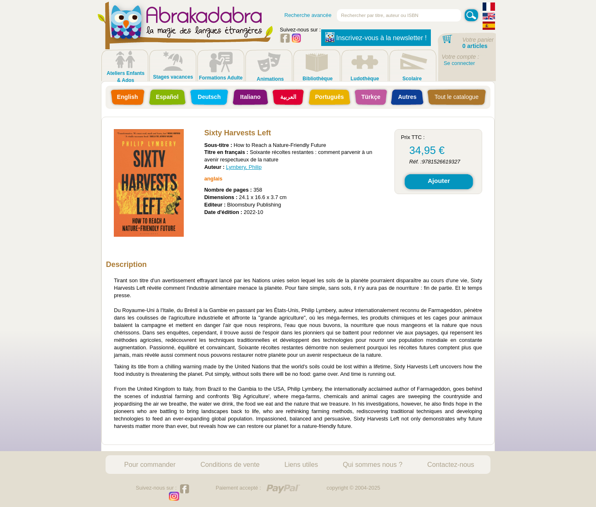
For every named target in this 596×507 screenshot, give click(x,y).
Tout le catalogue (456, 97)
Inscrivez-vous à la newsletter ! (376, 37)
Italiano (250, 97)
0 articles (475, 46)
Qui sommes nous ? (372, 464)
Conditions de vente (230, 464)
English (127, 97)
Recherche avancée (308, 15)
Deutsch (209, 97)
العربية (288, 97)
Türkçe (370, 97)
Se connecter (459, 63)
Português (329, 97)
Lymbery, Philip (244, 167)
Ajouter (439, 180)
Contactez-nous (450, 464)
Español (167, 97)
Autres (407, 97)
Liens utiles (301, 464)
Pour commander (149, 464)
